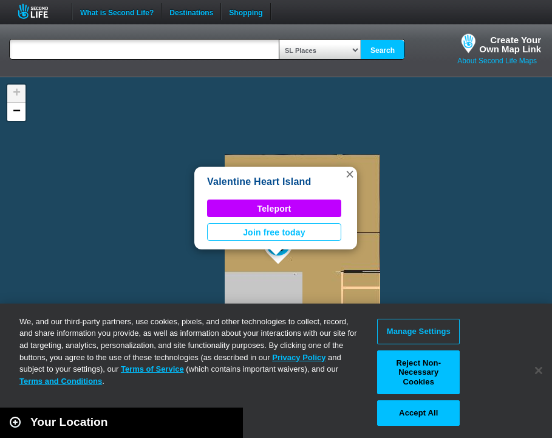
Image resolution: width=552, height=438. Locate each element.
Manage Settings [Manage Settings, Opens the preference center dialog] (419, 331)
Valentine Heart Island (259, 181)
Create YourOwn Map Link (510, 44)
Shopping (245, 12)
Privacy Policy (298, 357)
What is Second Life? (117, 12)
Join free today (274, 232)
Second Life (40, 11)
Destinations (191, 12)
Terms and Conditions (60, 381)
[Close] (538, 370)
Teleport (274, 209)
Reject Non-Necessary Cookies (418, 372)
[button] (349, 174)
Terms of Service (152, 369)
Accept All (418, 412)
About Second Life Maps (497, 61)
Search (382, 50)
